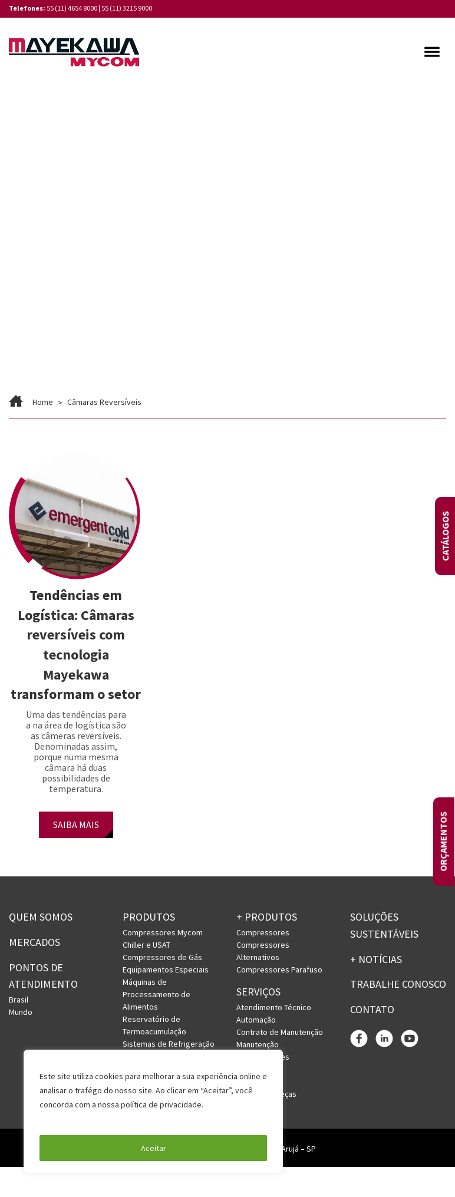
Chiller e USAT (146, 944)
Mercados (34, 942)
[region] (153, 1111)
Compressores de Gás (162, 957)
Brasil (18, 999)
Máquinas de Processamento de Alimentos (156, 994)
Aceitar (153, 1148)
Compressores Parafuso (279, 969)
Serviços (258, 991)
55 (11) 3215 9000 (126, 8)
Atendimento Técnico (273, 1007)
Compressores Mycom (163, 932)
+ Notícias (376, 959)
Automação (256, 1019)
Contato (372, 1009)
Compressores (262, 932)
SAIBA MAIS (76, 824)
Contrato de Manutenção (279, 1032)
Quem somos (40, 917)
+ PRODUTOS (266, 917)
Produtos (149, 917)
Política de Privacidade (82, 1118)
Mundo (20, 1012)
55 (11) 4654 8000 (72, 8)
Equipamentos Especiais (166, 969)
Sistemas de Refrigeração (169, 1043)
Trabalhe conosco (398, 984)
